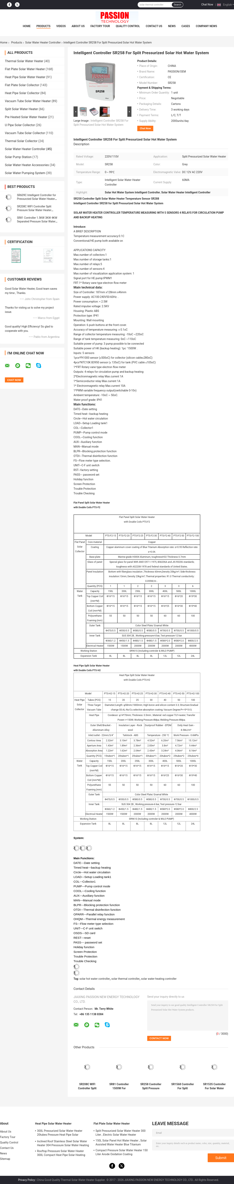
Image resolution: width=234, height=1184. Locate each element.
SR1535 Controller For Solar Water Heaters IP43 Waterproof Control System (214, 1086)
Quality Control (128, 26)
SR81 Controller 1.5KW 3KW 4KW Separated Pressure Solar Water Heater (37, 221)
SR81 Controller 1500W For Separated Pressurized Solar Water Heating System (119, 1086)
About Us (78, 26)
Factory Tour (100, 26)
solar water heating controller (158, 978)
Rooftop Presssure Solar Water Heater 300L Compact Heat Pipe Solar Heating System (61, 1153)
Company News (206, 26)
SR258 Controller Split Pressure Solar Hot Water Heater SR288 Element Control (150, 1086)
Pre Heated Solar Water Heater (26, 117)
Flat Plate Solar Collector (22, 85)
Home (27, 26)
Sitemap (5, 1158)
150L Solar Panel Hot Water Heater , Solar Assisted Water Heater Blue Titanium (121, 1142)
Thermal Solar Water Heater (24, 61)
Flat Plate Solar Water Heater (25, 69)
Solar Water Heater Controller (43, 42)
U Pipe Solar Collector (20, 125)
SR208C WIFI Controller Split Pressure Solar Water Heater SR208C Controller (87, 1086)
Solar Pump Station (18, 157)
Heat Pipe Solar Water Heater (25, 77)
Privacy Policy (26, 1179)
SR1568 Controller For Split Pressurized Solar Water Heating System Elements (182, 1086)
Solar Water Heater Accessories (27, 165)
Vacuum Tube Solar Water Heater (28, 101)
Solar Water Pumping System (25, 173)
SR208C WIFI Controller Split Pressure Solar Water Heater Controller (34, 210)
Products (43, 26)
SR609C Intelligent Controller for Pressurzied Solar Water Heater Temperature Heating (36, 199)
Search (177, 4)
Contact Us (154, 26)
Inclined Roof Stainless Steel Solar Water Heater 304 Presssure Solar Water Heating (63, 1143)
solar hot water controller (95, 978)
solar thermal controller (125, 978)
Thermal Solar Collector (21, 141)
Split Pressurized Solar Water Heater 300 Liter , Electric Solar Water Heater (120, 1132)
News (172, 26)
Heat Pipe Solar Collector (22, 93)
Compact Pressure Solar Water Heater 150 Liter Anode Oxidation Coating (122, 1152)
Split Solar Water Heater (21, 109)
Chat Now (207, 4)
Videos (61, 26)
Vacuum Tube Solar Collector (25, 133)
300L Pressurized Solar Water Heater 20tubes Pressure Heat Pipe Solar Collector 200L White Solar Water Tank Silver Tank (60, 1133)
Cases (186, 26)
